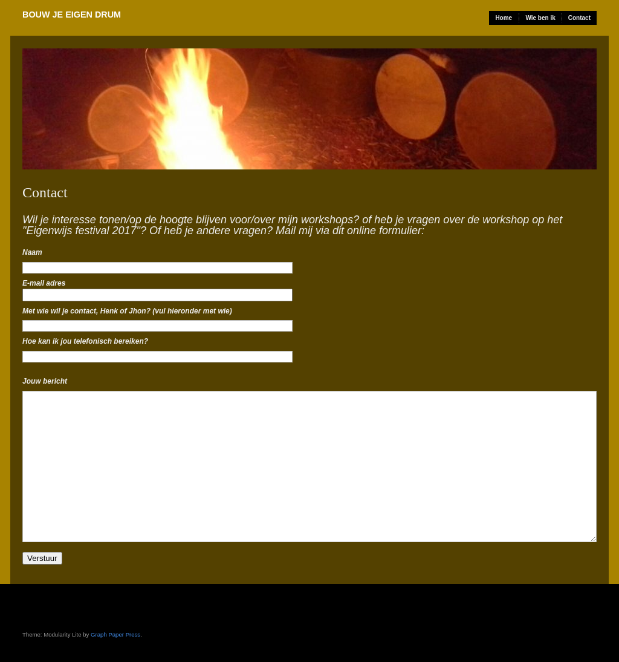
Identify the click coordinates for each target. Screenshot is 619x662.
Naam (32, 252)
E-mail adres (43, 283)
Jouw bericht (44, 381)
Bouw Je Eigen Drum (71, 14)
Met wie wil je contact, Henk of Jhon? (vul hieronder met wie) (127, 311)
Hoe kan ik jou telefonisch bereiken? (85, 341)
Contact (579, 18)
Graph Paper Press (115, 634)
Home (503, 18)
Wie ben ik (540, 18)
